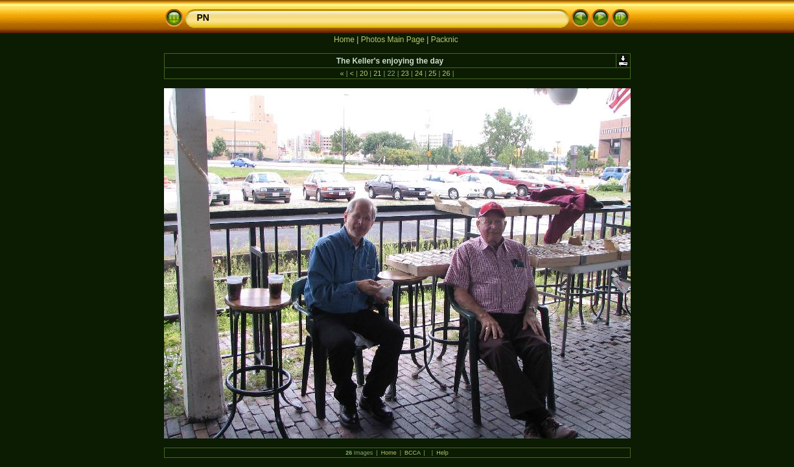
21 (377, 73)
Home (344, 39)
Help (442, 452)
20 (363, 73)
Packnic (444, 39)
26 (446, 73)
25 (432, 73)
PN (203, 17)
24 (419, 73)
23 (405, 73)
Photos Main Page (393, 39)
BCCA (412, 452)
